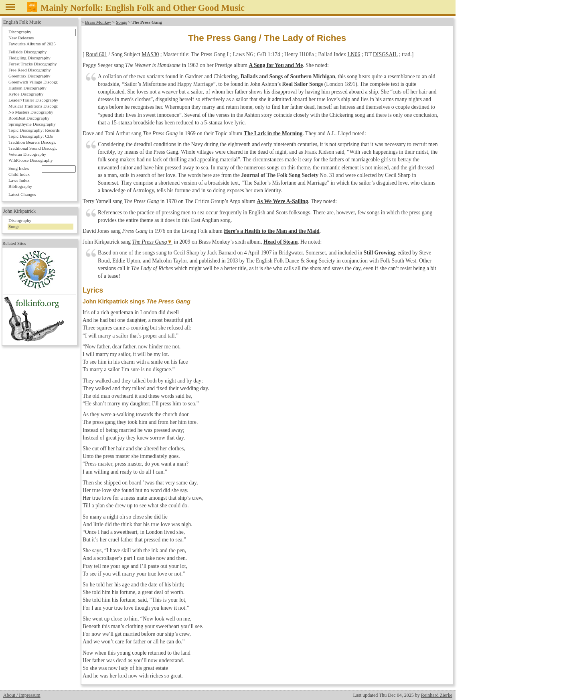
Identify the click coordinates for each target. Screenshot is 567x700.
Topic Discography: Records (34, 130)
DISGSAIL (385, 54)
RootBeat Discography (28, 118)
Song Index (18, 168)
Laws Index (19, 180)
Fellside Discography (27, 51)
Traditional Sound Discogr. (32, 148)
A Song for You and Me (276, 65)
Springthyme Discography (32, 124)
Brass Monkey (98, 22)
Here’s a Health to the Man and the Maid (272, 231)
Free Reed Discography (29, 69)
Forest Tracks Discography (32, 63)
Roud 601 (96, 54)
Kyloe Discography (25, 94)
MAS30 (150, 54)
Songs (121, 22)
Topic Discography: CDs (30, 136)
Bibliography (20, 186)
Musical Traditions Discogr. (33, 106)
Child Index (19, 174)
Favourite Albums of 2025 (32, 43)
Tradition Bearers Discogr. (32, 142)
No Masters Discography (30, 112)
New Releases (21, 37)
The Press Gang (149, 242)
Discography (19, 31)
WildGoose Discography (30, 160)
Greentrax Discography (29, 75)
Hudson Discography (27, 87)
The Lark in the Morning (273, 133)
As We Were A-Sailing (282, 201)
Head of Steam (280, 242)
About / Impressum (21, 695)
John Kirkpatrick (19, 211)
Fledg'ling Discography (29, 57)
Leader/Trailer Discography (33, 100)
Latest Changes (22, 194)
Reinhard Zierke (436, 695)
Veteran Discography (27, 154)
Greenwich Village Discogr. (33, 81)
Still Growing (379, 253)
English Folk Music (22, 22)
